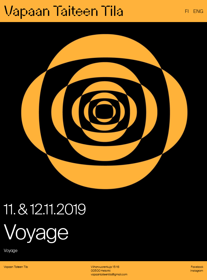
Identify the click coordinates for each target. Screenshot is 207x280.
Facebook (197, 267)
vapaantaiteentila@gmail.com (109, 274)
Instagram (196, 270)
